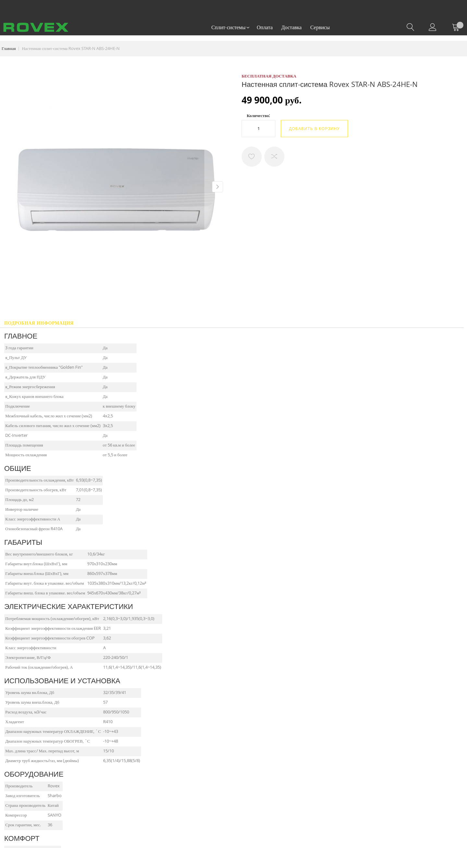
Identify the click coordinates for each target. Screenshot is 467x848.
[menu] (270, 27)
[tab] (39, 325)
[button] (217, 186)
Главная (9, 48)
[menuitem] (230, 27)
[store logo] (35, 27)
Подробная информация (39, 323)
